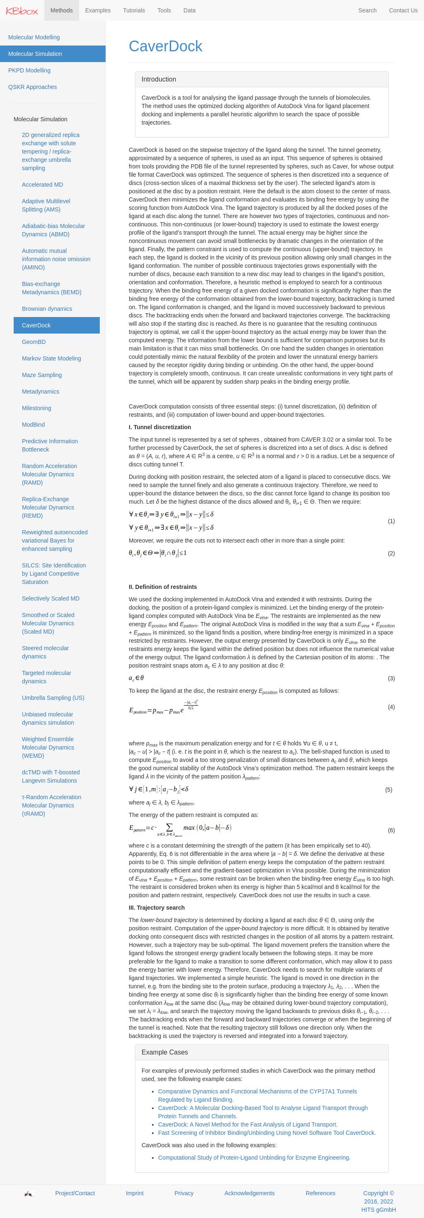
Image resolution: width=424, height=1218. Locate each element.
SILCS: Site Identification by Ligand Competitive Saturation (54, 573)
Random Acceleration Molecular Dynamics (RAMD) (49, 474)
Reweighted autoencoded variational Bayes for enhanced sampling (55, 540)
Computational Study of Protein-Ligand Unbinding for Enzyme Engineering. (254, 1157)
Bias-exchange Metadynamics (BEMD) (52, 288)
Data (189, 10)
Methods (62, 10)
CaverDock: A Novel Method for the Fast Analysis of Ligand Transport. (247, 1124)
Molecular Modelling (34, 37)
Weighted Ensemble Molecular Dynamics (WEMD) (48, 747)
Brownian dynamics (47, 308)
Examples (98, 10)
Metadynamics (40, 391)
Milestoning (36, 408)
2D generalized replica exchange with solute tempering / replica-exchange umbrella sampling (51, 151)
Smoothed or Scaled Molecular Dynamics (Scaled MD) (48, 623)
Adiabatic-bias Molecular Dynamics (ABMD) (53, 230)
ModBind (33, 424)
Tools (164, 10)
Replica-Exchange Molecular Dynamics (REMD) (48, 507)
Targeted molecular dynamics (46, 677)
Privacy (184, 1193)
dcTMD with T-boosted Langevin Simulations (51, 776)
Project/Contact (75, 1193)
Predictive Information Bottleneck (50, 445)
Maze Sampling (42, 375)
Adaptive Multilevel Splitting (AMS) (46, 205)
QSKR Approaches (32, 87)
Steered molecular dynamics (45, 652)
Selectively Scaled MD (51, 598)
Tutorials (134, 10)
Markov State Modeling (51, 358)
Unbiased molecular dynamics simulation (48, 718)
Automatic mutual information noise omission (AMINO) (56, 259)
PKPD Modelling (29, 70)
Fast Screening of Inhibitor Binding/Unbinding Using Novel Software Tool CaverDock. (267, 1132)
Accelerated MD (42, 184)
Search (367, 10)
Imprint (135, 1193)
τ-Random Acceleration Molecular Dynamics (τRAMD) (51, 805)
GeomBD (34, 342)
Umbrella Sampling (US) (53, 697)
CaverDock (36, 325)
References (320, 1193)
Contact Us (403, 10)
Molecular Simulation (35, 53)
